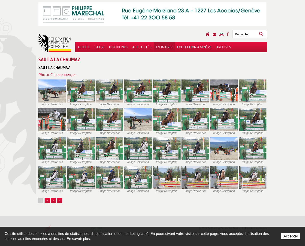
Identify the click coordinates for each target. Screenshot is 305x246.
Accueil (84, 47)
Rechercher (261, 34)
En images (164, 47)
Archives (223, 47)
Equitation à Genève (194, 47)
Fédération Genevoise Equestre (54, 42)
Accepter (291, 236)
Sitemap (221, 34)
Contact (214, 34)
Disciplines (118, 47)
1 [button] (40, 200)
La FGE (100, 47)
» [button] (59, 200)
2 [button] (47, 200)
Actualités (141, 47)
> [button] (53, 200)
